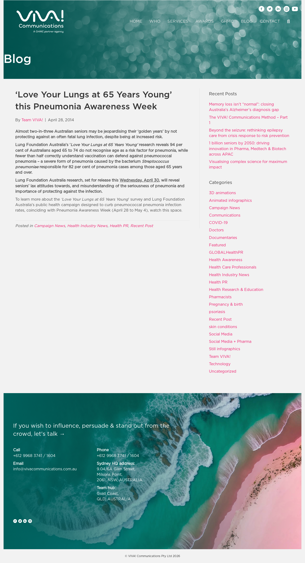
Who (154, 21)
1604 (51, 455)
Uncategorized (222, 371)
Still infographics (224, 349)
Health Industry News (87, 225)
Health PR (119, 225)
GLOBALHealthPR (226, 252)
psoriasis (217, 311)
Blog (247, 21)
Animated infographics (230, 200)
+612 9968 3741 (27, 455)
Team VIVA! (219, 356)
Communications (224, 215)
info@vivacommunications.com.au (45, 469)
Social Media (220, 334)
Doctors (216, 230)
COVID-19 (218, 222)
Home (136, 21)
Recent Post (141, 225)
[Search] (287, 21)
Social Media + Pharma (230, 341)
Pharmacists (220, 297)
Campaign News (49, 225)
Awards (204, 21)
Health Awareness (225, 260)
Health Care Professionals (232, 267)
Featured (217, 245)
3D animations (222, 193)
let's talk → (49, 434)
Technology (219, 364)
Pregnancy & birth (226, 304)
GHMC (227, 21)
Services (178, 21)
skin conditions (223, 327)
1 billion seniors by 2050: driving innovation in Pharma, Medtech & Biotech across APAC (247, 148)
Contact (270, 21)
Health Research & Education (236, 289)
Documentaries (223, 237)
